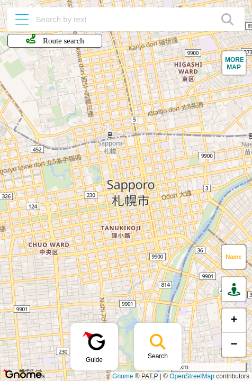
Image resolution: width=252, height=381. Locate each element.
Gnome (122, 376)
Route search (55, 39)
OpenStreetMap (191, 376)
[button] (234, 63)
